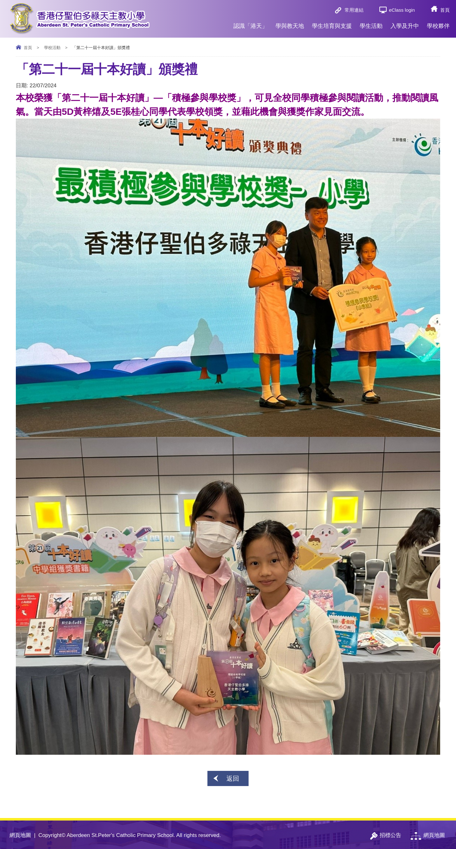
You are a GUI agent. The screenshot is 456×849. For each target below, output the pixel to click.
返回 (232, 778)
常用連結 (354, 10)
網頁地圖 (20, 835)
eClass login (402, 10)
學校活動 (52, 47)
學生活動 (371, 23)
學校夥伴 (438, 23)
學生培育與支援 (332, 23)
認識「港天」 (250, 23)
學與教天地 (290, 23)
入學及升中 (404, 23)
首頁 (445, 10)
